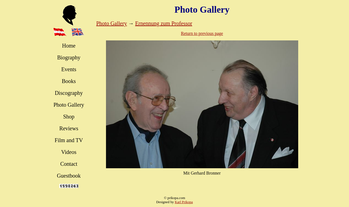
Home (69, 46)
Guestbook (69, 176)
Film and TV (69, 140)
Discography (69, 93)
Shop (68, 117)
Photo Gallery (69, 105)
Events (68, 69)
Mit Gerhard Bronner (202, 173)
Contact (68, 164)
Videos (68, 152)
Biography (68, 57)
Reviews (68, 128)
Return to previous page (202, 33)
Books (69, 81)
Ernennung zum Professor (163, 23)
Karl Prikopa (184, 202)
